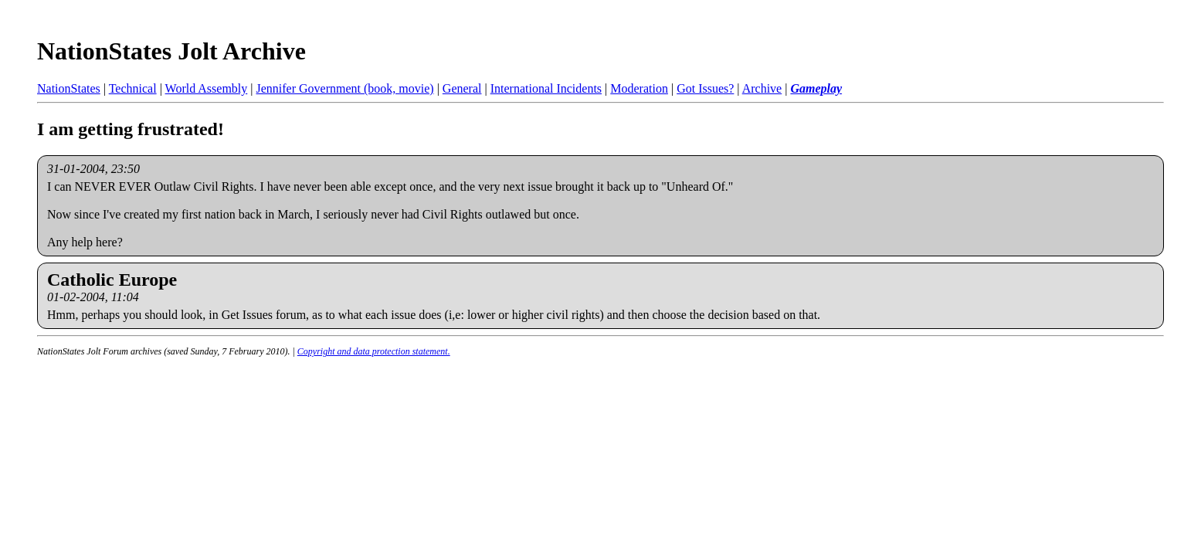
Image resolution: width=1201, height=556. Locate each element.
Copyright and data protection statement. (373, 351)
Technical (133, 88)
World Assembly (206, 88)
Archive (762, 88)
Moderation (639, 88)
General (462, 88)
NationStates (68, 88)
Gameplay (816, 88)
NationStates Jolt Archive (171, 51)
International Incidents (546, 88)
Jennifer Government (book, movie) (344, 88)
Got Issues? (705, 88)
